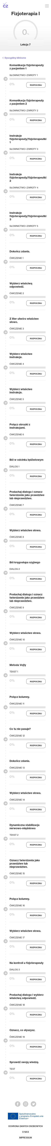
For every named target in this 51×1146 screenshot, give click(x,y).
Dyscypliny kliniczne (15, 57)
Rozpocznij (36, 85)
